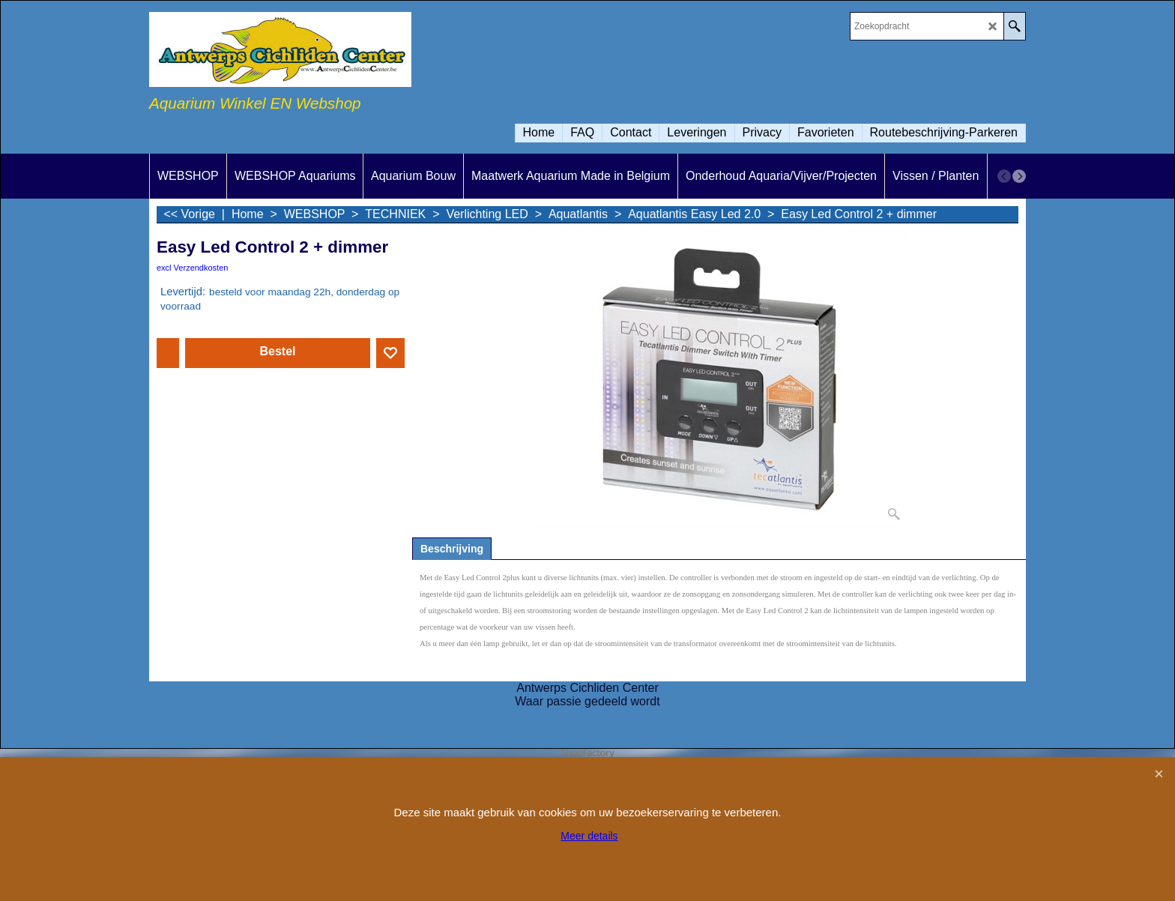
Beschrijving (451, 549)
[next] (1019, 176)
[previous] (1004, 176)
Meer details (589, 836)
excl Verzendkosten (192, 267)
